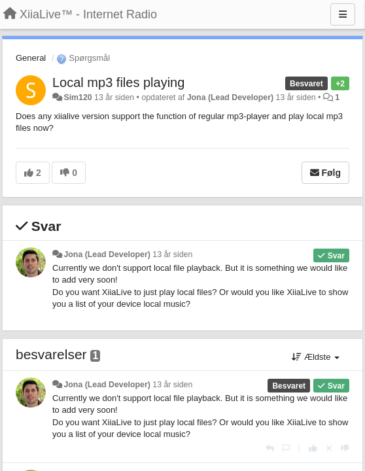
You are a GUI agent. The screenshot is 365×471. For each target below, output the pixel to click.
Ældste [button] (315, 357)
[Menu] (342, 14)
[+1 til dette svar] (313, 448)
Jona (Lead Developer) (230, 97)
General (31, 58)
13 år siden (172, 254)
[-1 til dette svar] (345, 448)
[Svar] (270, 448)
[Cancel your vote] (329, 448)
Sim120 (77, 97)
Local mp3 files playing (118, 82)
